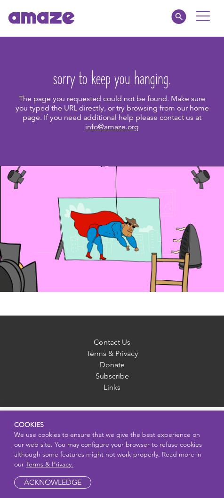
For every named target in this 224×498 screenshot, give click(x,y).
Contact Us (112, 342)
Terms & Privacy (112, 353)
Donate (112, 364)
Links (112, 387)
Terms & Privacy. (49, 464)
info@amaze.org (112, 127)
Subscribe (112, 376)
